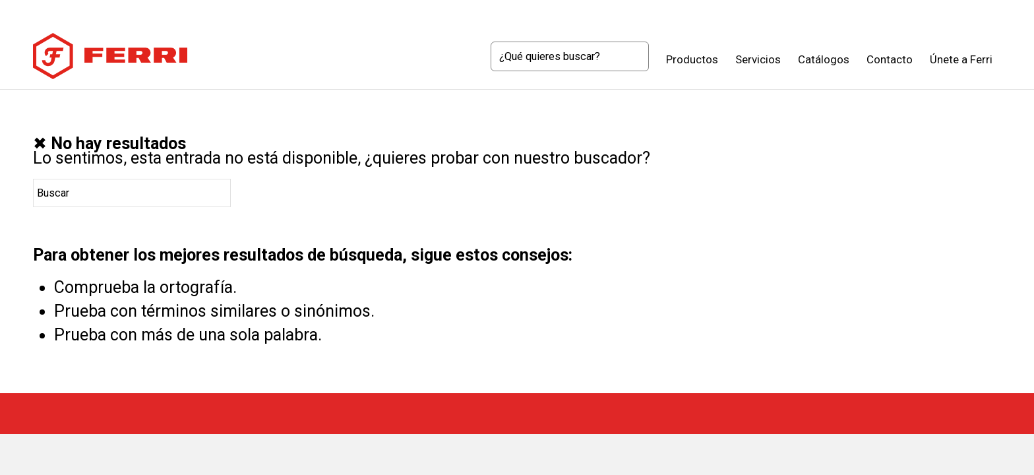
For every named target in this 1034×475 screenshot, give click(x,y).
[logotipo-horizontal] (110, 56)
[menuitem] (569, 59)
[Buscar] (570, 56)
